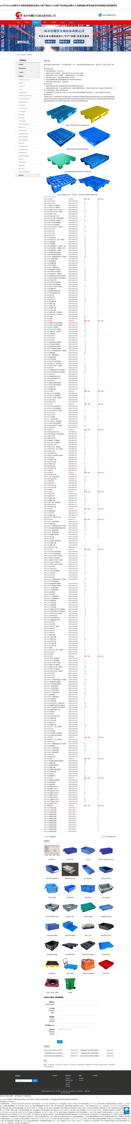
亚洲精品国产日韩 (5, 1114)
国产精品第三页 (95, 1114)
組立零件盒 (21, 86)
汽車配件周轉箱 (23, 130)
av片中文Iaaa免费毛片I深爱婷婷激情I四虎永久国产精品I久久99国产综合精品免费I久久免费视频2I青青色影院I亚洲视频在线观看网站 (58, 5)
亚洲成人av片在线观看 (114, 1118)
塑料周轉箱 (21, 114)
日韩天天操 (4, 1120)
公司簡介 (26, 22)
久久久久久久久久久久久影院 (48, 1118)
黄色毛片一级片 (49, 1106)
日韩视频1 (121, 1116)
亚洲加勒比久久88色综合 (7, 1101)
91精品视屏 (22, 1116)
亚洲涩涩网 (101, 1103)
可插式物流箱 (22, 111)
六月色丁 (99, 1110)
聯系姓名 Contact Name (50, 1003)
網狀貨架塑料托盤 (50, 1066)
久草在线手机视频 (23, 1110)
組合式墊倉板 (96, 1064)
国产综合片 (27, 1108)
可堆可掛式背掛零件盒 (24, 98)
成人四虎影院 (72, 1108)
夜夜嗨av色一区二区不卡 (41, 1112)
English (71, 22)
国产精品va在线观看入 (47, 1114)
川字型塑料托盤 (58, 1064)
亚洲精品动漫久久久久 (96, 1106)
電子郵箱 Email (49, 1025)
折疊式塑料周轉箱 (23, 137)
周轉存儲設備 (69, 1080)
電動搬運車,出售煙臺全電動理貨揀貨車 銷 (91, 1050)
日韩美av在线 (81, 1108)
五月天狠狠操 (36, 1114)
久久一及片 (56, 1120)
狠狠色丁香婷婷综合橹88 (105, 1112)
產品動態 (81, 1078)
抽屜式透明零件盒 (23, 102)
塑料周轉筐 (21, 118)
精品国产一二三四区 (124, 1103)
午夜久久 (79, 1120)
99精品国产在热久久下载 (80, 1106)
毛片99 (27, 1106)
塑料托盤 (21, 159)
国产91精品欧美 (60, 1106)
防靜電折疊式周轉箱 (24, 156)
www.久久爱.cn (71, 1120)
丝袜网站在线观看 (108, 1110)
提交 (59, 1041)
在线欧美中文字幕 (105, 1108)
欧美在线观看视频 (121, 1120)
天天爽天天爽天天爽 (11, 1110)
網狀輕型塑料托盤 (104, 1064)
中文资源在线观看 (83, 1114)
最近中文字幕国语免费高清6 (108, 1116)
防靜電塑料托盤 (23, 152)
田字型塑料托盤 (72, 1064)
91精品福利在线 (106, 1114)
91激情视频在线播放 (46, 1120)
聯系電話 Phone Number (51, 1019)
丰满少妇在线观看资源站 (41, 1116)
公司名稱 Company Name (51, 1010)
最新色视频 (68, 1106)
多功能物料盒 (22, 105)
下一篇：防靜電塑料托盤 (108, 836)
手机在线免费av (45, 1110)
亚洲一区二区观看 (37, 1108)
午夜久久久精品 (72, 1103)
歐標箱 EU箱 (22, 127)
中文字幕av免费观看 (92, 1108)
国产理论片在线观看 (64, 1118)
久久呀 (70, 1110)
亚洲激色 (63, 1120)
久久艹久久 (93, 1103)
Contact (62, 22)
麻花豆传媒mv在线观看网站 (67, 1112)
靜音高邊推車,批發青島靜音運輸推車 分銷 (55, 1056)
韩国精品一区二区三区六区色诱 (21, 1114)
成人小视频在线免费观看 (7, 1106)
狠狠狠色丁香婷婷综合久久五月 (17, 1120)
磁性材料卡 (21, 83)
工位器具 (68, 1082)
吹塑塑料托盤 (22, 162)
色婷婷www (30, 1116)
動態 (45, 22)
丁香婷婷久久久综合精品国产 (92, 1120)
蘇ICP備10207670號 (65, 1092)
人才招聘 (53, 22)
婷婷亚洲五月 (53, 1103)
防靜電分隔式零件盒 (24, 79)
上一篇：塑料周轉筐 (50, 836)
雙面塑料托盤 (89, 1064)
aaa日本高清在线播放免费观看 (97, 1118)
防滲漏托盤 (21, 165)
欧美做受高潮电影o (111, 1103)
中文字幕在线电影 (83, 1103)
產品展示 (36, 22)
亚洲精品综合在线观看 (118, 1108)
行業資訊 (81, 1080)
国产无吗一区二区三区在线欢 (24, 1112)
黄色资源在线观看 (63, 1116)
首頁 (18, 22)
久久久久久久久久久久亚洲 (79, 1118)
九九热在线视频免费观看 (92, 1116)
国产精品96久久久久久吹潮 (59, 1110)
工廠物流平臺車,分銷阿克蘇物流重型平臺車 (91, 1053)
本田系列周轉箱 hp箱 (24, 124)
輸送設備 (68, 1086)
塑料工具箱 (21, 143)
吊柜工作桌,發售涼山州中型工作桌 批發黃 (55, 1050)
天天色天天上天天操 (8, 1112)
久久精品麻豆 (62, 1103)
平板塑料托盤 (66, 1064)
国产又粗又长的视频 (79, 1110)
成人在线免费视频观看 (37, 1106)
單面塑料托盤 (51, 1064)
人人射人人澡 (117, 1112)
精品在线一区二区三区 (110, 1106)
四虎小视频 (64, 1108)
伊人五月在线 (20, 1106)
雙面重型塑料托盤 (81, 1064)
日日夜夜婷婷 (25, 1123)
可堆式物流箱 (22, 121)
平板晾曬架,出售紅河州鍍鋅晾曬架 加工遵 (55, 1053)
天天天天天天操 (91, 1110)
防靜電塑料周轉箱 (23, 149)
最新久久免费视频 (54, 1108)
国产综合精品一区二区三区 (40, 1103)
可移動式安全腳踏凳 (24, 171)
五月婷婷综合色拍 (123, 1106)
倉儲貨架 (68, 1078)
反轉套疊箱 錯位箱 (23, 133)
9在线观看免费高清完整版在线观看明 (66, 1114)
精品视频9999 (13, 1116)
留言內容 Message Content (52, 1032)
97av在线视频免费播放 (77, 1116)
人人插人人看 (92, 1112)
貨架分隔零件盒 (23, 108)
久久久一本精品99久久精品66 (11, 1123)
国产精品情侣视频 (18, 1108)
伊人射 (46, 1108)
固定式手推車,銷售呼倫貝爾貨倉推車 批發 (91, 1056)
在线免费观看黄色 (33, 1120)
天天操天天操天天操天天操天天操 (21, 1103)
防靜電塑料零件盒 (23, 146)
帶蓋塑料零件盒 (23, 92)
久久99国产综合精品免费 (118, 1114)
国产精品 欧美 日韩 (6, 1108)
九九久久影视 (14, 1118)
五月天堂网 (53, 1116)
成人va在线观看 (35, 1110)
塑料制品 (29, 54)
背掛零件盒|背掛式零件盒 (25, 95)
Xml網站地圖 (87, 1091)
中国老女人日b (126, 1118)
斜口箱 (20, 89)
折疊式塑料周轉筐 (23, 140)
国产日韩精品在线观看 (108, 1120)
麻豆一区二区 (54, 1112)
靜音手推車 (21, 168)
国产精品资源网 (24, 1118)
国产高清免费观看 (82, 1112)
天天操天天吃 (34, 1118)
